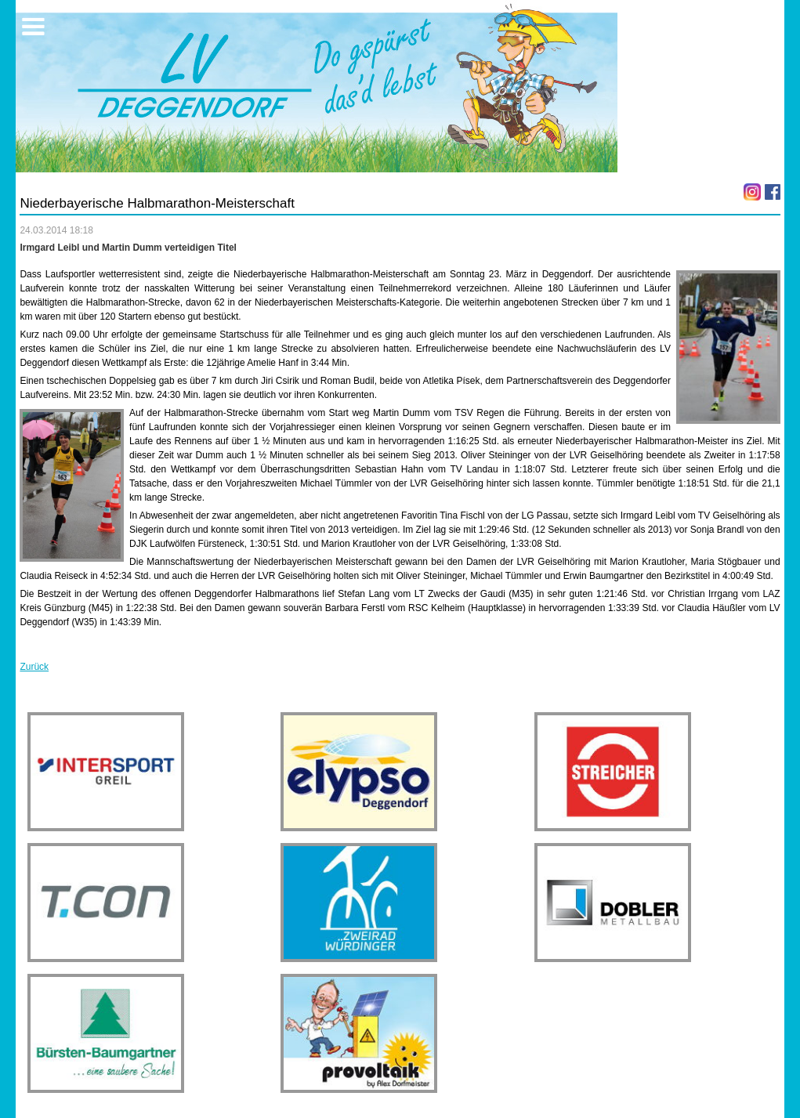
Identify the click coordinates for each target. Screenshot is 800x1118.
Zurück (34, 666)
